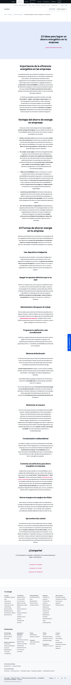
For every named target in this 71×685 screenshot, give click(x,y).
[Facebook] (55, 678)
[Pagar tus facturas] (22, 603)
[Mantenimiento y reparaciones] (48, 606)
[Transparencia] (9, 654)
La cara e (6, 9)
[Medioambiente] (9, 650)
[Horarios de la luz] (35, 603)
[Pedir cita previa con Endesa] (22, 610)
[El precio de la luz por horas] (35, 598)
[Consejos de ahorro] (35, 605)
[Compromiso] (9, 644)
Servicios (38, 5)
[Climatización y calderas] (9, 613)
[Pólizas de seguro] (61, 605)
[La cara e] (10, 14)
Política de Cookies (15, 678)
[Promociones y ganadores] (61, 602)
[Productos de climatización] (48, 612)
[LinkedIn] (61, 678)
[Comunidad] (9, 652)
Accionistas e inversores (20, 634)
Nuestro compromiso (9, 642)
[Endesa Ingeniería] (48, 623)
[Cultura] (48, 635)
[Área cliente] (62, 5)
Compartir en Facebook (35, 572)
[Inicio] (5, 14)
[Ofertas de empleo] (48, 641)
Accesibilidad (41, 678)
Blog (48, 5)
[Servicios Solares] (48, 609)
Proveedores (46, 1)
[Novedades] (22, 636)
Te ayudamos (54, 5)
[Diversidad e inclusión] (48, 637)
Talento (39, 1)
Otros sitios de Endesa (9, 664)
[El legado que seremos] (61, 644)
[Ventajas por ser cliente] (61, 599)
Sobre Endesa (7, 633)
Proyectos (32, 640)
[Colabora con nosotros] (48, 646)
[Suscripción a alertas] (35, 637)
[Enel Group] (6, 671)
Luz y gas (16, 5)
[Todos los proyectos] (35, 642)
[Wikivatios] (61, 648)
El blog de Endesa (34, 595)
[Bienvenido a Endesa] (61, 597)
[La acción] (22, 638)
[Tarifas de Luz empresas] (48, 598)
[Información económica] (22, 640)
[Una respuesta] (61, 643)
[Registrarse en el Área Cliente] (22, 606)
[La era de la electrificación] (61, 638)
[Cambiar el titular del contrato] (22, 614)
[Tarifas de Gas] (9, 603)
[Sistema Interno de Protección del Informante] (22, 650)
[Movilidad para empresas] (48, 616)
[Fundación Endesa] (16, 666)
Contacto (19, 679)
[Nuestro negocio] (9, 637)
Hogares (13, 1)
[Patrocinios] (35, 644)
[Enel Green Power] (15, 671)
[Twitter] (58, 678)
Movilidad (44, 5)
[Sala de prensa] (35, 635)
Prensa (26, 1)
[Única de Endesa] (9, 609)
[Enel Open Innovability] (36, 671)
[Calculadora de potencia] (22, 622)
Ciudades (53, 1)
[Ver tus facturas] (22, 601)
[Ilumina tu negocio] (18, 14)
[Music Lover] (61, 646)
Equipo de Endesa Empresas (54, 47)
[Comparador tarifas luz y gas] (9, 598)
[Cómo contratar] (22, 599)
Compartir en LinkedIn (35, 564)
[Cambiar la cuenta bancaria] (22, 618)
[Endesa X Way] (7, 666)
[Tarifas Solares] (9, 607)
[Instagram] (65, 678)
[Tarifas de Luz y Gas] (9, 605)
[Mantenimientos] (9, 615)
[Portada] (61, 635)
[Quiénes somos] (9, 635)
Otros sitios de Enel (9, 668)
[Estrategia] (9, 639)
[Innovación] (9, 648)
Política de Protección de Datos (28, 678)
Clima (33, 5)
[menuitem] (13, 1)
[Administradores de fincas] (48, 620)
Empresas (45, 595)
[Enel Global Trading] (25, 671)
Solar (29, 5)
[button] (66, 5)
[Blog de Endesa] (35, 601)
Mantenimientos (23, 5)
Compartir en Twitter (35, 568)
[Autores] (61, 641)
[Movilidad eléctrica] (9, 611)
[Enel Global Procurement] (49, 671)
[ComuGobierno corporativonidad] (22, 644)
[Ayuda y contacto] (22, 597)
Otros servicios (59, 595)
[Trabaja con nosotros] (48, 639)
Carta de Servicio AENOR (10, 679)
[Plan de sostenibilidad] (9, 646)
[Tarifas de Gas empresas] (48, 602)
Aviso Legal (6, 678)
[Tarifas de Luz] (9, 601)
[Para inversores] (22, 642)
